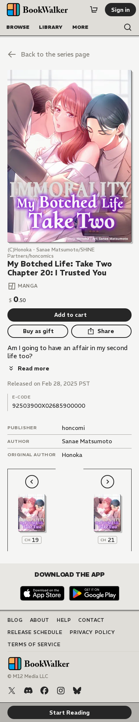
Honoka (72, 454)
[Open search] (128, 27)
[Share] (101, 331)
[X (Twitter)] (11, 690)
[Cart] (94, 9)
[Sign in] (120, 9)
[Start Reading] (69, 156)
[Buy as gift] (37, 331)
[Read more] (28, 368)
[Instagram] (60, 690)
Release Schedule (34, 632)
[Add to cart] (69, 315)
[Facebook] (44, 690)
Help (64, 620)
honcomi (73, 427)
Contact (91, 620)
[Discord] (28, 690)
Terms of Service (33, 644)
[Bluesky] (77, 690)
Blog (15, 620)
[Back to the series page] (69, 54)
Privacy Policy (92, 632)
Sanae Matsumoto (87, 441)
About (39, 620)
